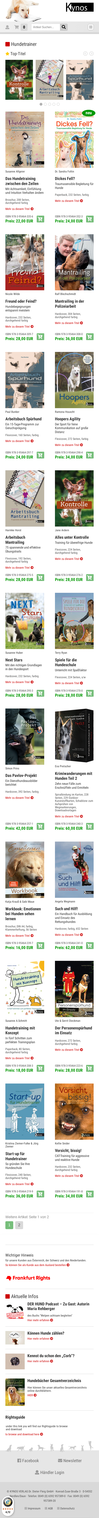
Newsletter (70, 1460)
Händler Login (49, 1472)
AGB (49, 1508)
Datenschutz (66, 1508)
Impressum (32, 1508)
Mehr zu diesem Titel (17, 209)
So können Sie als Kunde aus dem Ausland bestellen (37, 1265)
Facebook (28, 1460)
